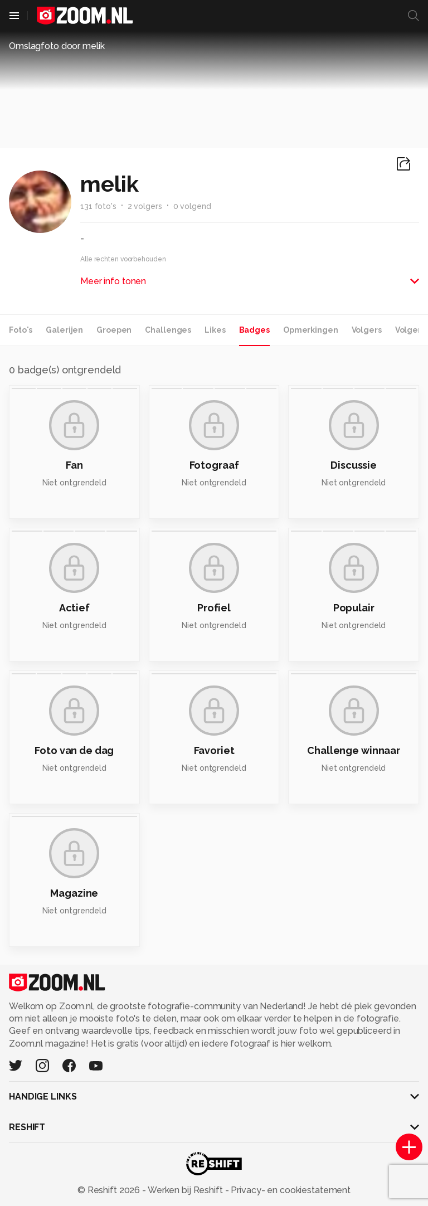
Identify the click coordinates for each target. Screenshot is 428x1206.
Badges (254, 329)
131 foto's (98, 206)
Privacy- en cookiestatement (289, 1190)
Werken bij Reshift (185, 1190)
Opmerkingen (310, 329)
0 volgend (192, 206)
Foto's (20, 329)
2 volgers (145, 206)
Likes (215, 329)
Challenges (168, 329)
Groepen (114, 329)
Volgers (367, 329)
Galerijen (64, 329)
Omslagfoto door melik (57, 46)
